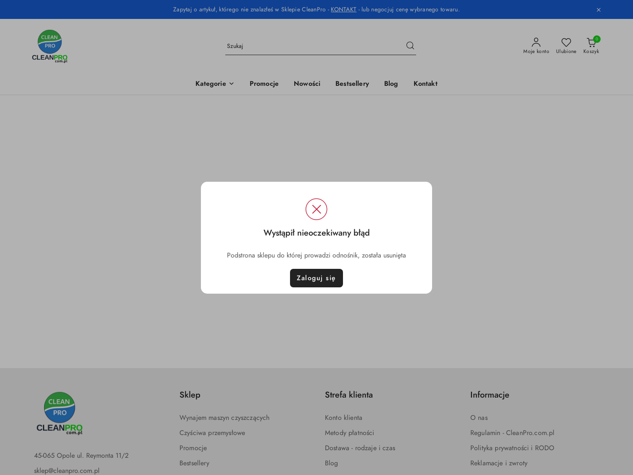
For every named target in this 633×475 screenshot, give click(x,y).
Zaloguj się (316, 278)
